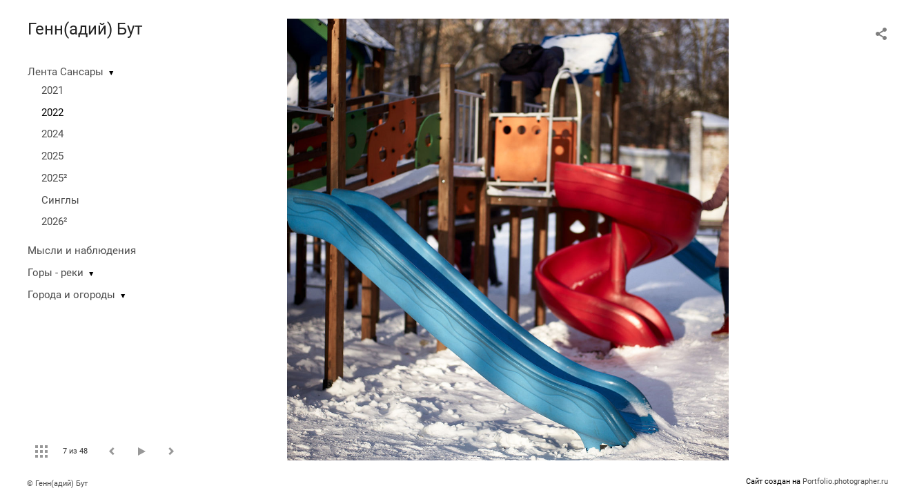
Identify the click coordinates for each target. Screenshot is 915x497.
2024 (52, 134)
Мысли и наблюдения (82, 250)
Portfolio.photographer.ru (845, 481)
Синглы (60, 200)
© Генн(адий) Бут (57, 483)
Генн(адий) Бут (85, 29)
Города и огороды (71, 295)
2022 (52, 112)
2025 (52, 156)
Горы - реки (55, 272)
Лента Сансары (66, 72)
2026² (54, 221)
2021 (52, 90)
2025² (54, 178)
